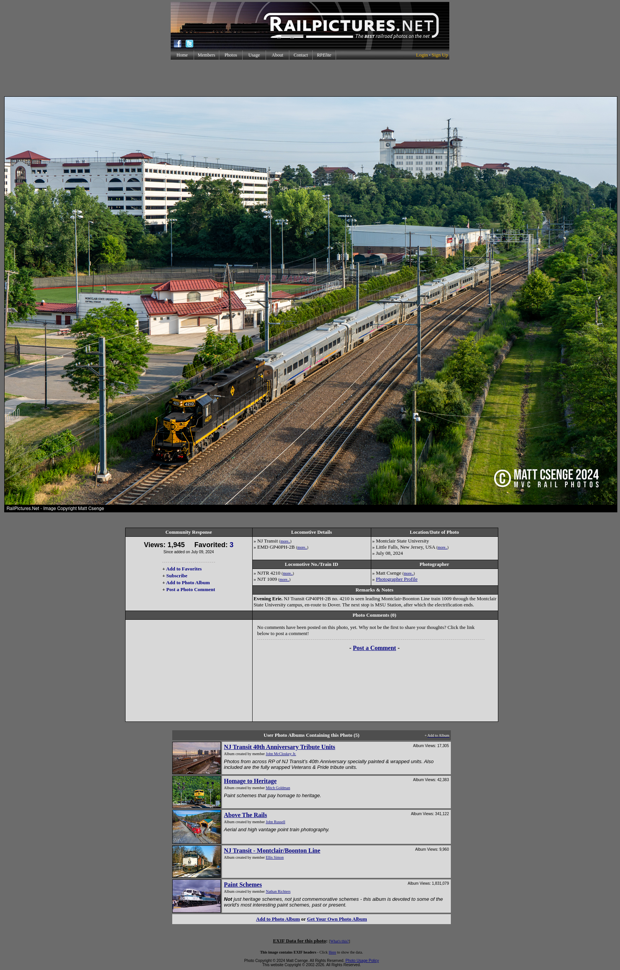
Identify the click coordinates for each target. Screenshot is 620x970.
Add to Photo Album (188, 582)
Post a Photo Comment (190, 589)
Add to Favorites (184, 569)
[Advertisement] (310, 78)
